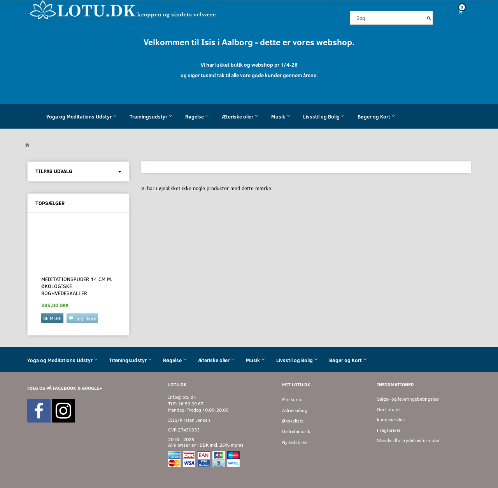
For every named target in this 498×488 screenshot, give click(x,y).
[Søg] (429, 17)
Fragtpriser (389, 430)
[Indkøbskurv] (458, 12)
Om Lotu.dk (389, 409)
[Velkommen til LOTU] (123, 9)
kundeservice (391, 420)
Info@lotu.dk (182, 397)
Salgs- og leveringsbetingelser (408, 399)
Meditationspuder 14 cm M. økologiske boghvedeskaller (76, 286)
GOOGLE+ (92, 388)
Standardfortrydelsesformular (408, 440)
